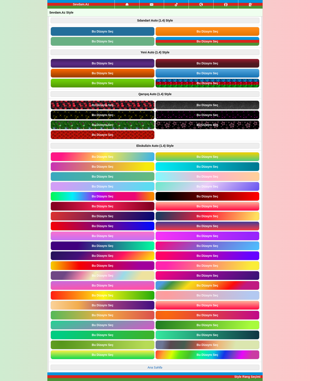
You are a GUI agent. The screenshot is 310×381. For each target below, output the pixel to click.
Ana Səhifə (155, 367)
